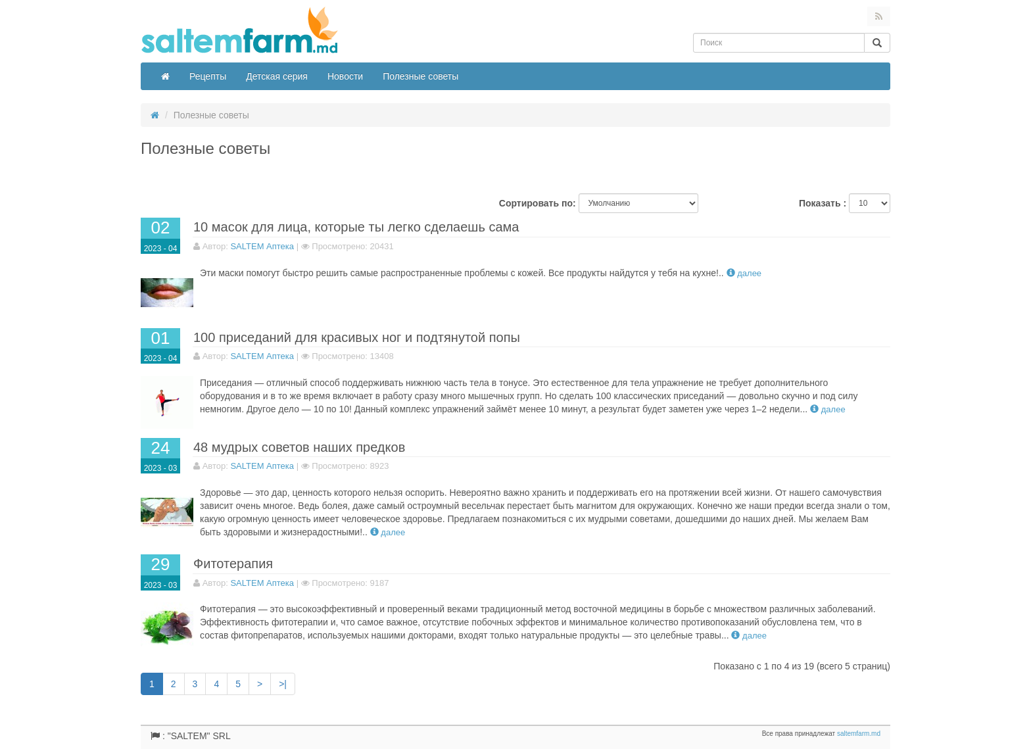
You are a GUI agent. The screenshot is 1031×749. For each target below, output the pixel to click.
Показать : (822, 203)
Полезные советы (420, 76)
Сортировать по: (537, 203)
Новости (345, 76)
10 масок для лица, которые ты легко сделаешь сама (356, 227)
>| (283, 684)
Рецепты (207, 76)
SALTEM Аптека (262, 246)
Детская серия (277, 76)
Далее (744, 273)
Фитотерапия (233, 563)
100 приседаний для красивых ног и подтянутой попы (356, 337)
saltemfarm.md (858, 733)
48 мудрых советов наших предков (299, 447)
